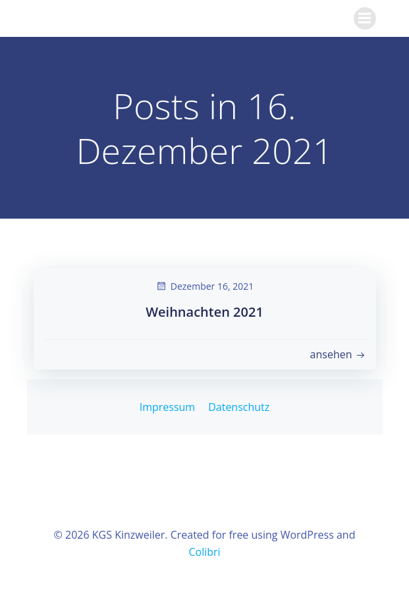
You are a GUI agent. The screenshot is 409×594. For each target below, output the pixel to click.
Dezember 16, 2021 (204, 286)
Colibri (204, 552)
